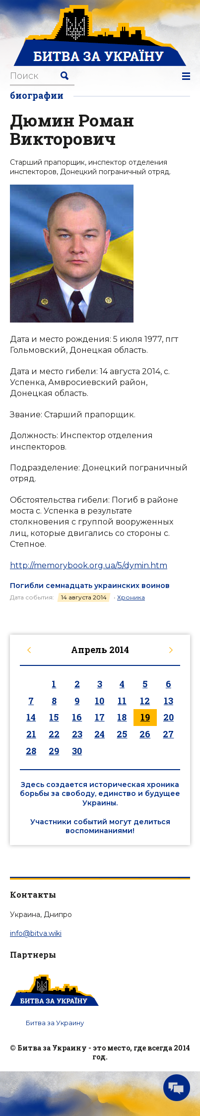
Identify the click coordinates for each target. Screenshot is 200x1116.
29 (54, 751)
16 (77, 717)
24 (99, 734)
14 (31, 717)
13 (168, 701)
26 (144, 734)
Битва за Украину (55, 1023)
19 (145, 717)
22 (54, 734)
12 (145, 701)
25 (122, 734)
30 (77, 751)
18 (122, 717)
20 (168, 717)
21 (31, 734)
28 (31, 751)
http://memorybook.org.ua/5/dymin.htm (88, 565)
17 (100, 717)
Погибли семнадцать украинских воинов (90, 585)
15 (54, 717)
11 (122, 701)
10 (99, 701)
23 (77, 734)
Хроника (131, 597)
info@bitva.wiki (36, 933)
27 (168, 734)
